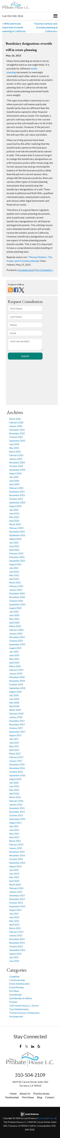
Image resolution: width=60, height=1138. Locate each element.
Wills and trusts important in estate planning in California (13, 27)
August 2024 (15, 473)
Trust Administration (19, 1009)
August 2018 (15, 691)
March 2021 (15, 582)
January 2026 (15, 426)
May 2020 (14, 619)
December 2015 (17, 808)
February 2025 (16, 455)
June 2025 (14, 444)
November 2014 (17, 855)
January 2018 (15, 717)
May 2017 (14, 746)
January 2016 (15, 804)
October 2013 (16, 903)
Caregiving (14, 976)
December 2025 (17, 430)
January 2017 (15, 761)
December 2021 (17, 557)
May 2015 (14, 833)
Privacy (51, 1118)
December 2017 (17, 721)
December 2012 (17, 939)
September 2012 (17, 950)
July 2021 (14, 568)
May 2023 (14, 517)
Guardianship (15, 994)
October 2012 (16, 946)
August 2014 (15, 866)
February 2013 (16, 932)
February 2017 (16, 757)
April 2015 (14, 837)
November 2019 (17, 637)
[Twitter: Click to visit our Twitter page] (26, 1046)
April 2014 (14, 881)
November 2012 (17, 943)
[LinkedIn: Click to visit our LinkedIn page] (33, 1046)
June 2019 (14, 655)
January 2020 (15, 633)
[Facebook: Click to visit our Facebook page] (20, 1046)
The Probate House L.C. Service (24, 1005)
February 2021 (16, 586)
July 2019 (14, 651)
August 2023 (15, 506)
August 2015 (15, 822)
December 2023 (17, 491)
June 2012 (14, 961)
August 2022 (15, 539)
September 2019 (17, 644)
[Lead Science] (30, 1113)
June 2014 (14, 873)
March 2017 (15, 753)
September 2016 (17, 775)
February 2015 (16, 844)
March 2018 (15, 710)
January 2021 (15, 590)
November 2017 (17, 724)
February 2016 (16, 801)
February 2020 (16, 630)
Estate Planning (16, 987)
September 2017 (17, 732)
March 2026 (15, 419)
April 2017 (14, 750)
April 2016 (14, 793)
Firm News (14, 991)
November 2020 (17, 597)
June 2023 (14, 513)
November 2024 (17, 462)
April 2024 (14, 484)
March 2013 (15, 928)
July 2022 (14, 542)
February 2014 (16, 888)
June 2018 (14, 699)
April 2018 (14, 706)
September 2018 (17, 688)
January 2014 (15, 892)
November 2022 (17, 531)
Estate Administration (19, 984)
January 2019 (15, 673)
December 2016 (17, 764)
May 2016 (14, 790)
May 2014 (14, 877)
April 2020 (14, 622)
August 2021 (15, 564)
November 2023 (17, 495)
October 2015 (16, 815)
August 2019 (15, 648)
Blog (39, 1097)
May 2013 (14, 921)
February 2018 (16, 713)
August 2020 (15, 608)
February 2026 (16, 422)
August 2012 (15, 953)
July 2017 (14, 739)
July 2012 (14, 957)
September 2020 (17, 604)
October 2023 (16, 499)
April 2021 (14, 579)
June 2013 (14, 917)
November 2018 (17, 681)
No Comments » (44, 269)
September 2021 (17, 561)
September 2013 (17, 906)
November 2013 (17, 899)
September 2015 (17, 819)
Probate (13, 1002)
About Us (25, 1093)
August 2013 (15, 910)
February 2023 (16, 528)
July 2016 (14, 782)
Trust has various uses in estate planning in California (46, 27)
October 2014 (16, 859)
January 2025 (15, 459)
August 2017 (15, 735)
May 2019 (14, 659)
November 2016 (17, 768)
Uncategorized (25, 269)
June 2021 (14, 571)
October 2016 (16, 772)
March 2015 (15, 841)
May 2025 (14, 448)
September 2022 (17, 535)
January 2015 (15, 848)
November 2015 (17, 812)
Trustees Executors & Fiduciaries (24, 1013)
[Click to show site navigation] (55, 16)
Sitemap (42, 1118)
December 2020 (17, 593)
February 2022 (16, 553)
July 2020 (14, 611)
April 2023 (14, 520)
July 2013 (14, 913)
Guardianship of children (20, 998)
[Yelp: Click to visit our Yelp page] (39, 1046)
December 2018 (17, 677)
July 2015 (14, 826)
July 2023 (14, 510)
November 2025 (17, 433)
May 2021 (14, 575)
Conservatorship (17, 980)
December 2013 (17, 895)
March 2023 (15, 524)
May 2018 (14, 702)
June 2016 (14, 786)
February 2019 (16, 670)
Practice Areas (41, 1093)
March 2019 (15, 666)
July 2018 (14, 695)
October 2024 (16, 466)
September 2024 (17, 470)
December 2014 (17, 852)
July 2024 (14, 477)
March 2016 (15, 797)
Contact (49, 1097)
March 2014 (15, 884)
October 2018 (16, 684)
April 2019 (14, 662)
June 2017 (14, 742)
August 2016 (15, 779)
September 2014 (17, 862)
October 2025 (16, 437)
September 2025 (17, 440)
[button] (12, 16)
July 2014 (14, 870)
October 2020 (16, 601)
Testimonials (12, 1097)
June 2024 (14, 480)
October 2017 (16, 728)
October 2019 (16, 641)
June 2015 (14, 830)
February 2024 (16, 488)
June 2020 (14, 615)
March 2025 (15, 451)
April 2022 (14, 550)
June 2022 (14, 546)
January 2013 (15, 935)
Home (13, 1093)
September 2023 (17, 502)
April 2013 (14, 924)
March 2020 (15, 626)
